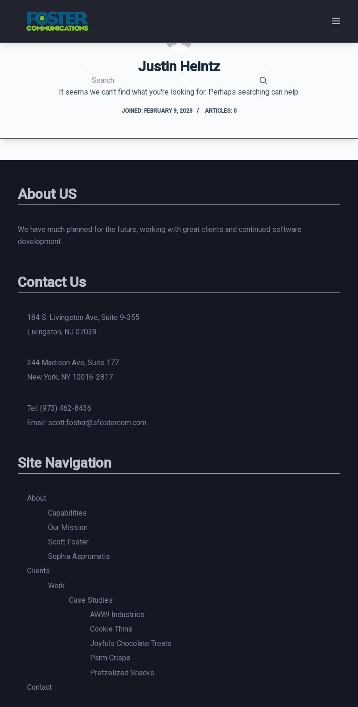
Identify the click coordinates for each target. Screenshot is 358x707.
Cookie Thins (111, 629)
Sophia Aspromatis (79, 556)
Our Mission (68, 527)
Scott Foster (68, 541)
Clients (38, 570)
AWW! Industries (117, 614)
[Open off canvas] (336, 21)
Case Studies (91, 600)
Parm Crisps (110, 657)
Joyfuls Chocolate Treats (131, 643)
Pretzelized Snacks (122, 672)
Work (56, 585)
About (36, 498)
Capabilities (67, 513)
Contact (39, 687)
